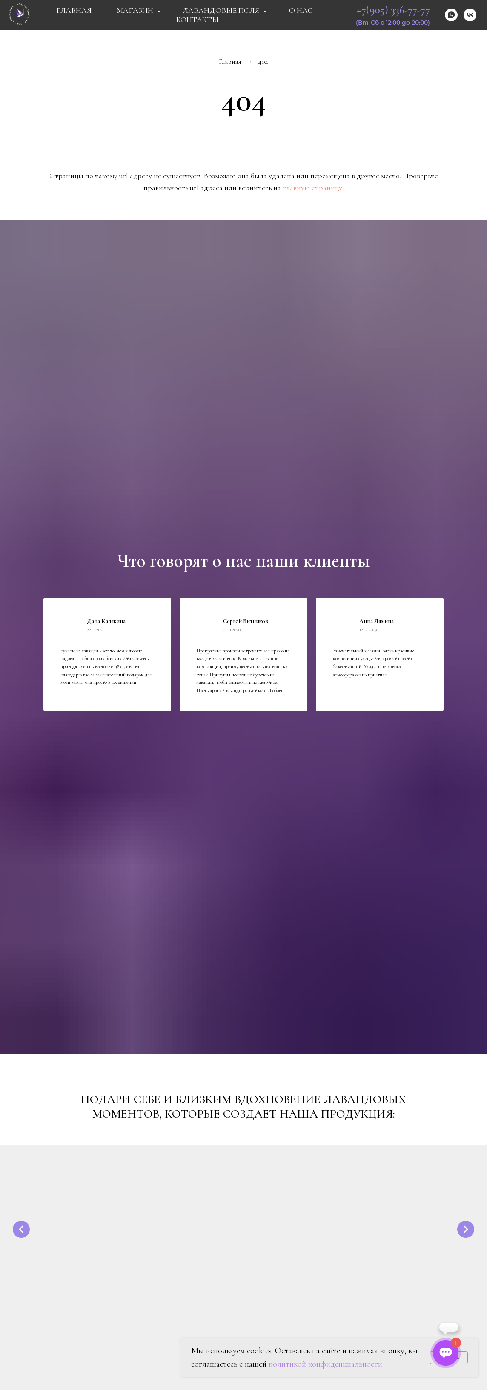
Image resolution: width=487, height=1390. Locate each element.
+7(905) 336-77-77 (393, 9)
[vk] (470, 15)
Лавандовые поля (222, 10)
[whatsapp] (451, 15)
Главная (74, 10)
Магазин (136, 10)
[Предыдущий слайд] (21, 1228)
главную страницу (312, 187)
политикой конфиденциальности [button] (325, 1364)
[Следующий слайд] (465, 1228)
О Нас (301, 10)
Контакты (197, 19)
